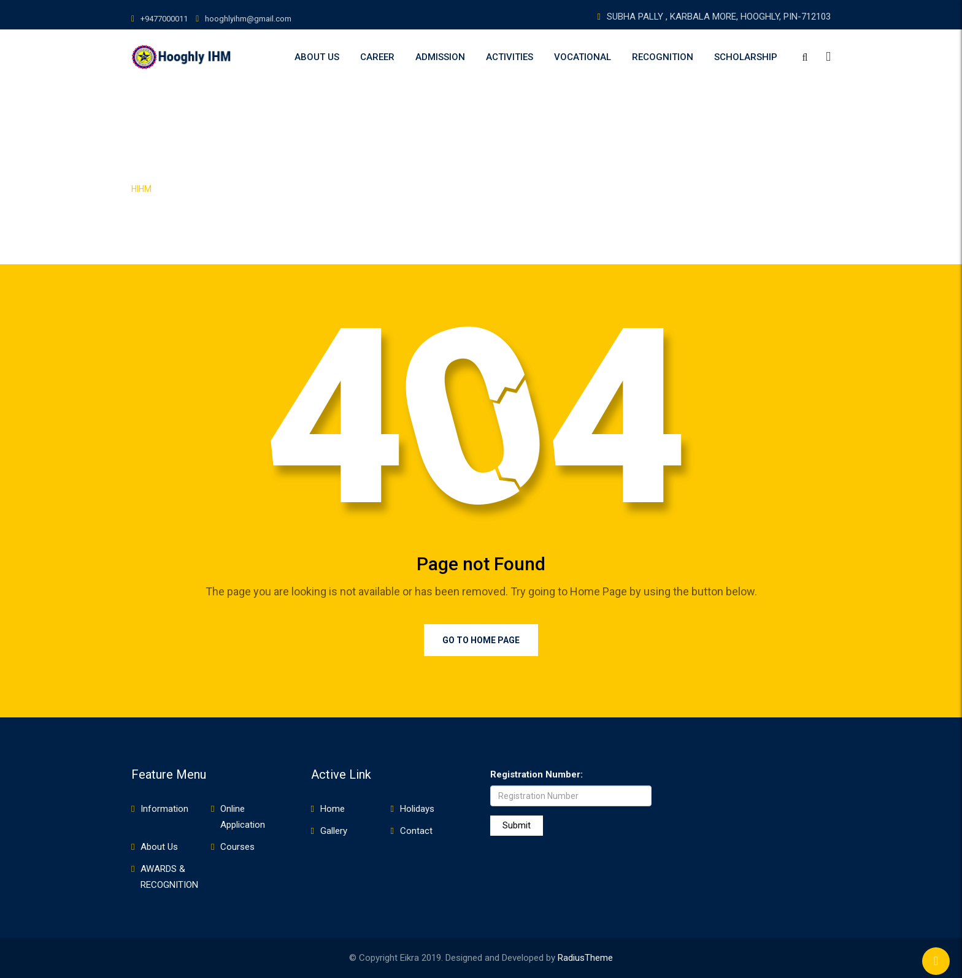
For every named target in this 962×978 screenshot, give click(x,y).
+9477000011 (164, 18)
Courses (237, 846)
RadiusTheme (585, 957)
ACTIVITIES (509, 57)
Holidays (417, 808)
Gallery (333, 830)
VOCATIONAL (582, 57)
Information (164, 808)
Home (332, 808)
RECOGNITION (662, 57)
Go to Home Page (481, 640)
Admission (440, 57)
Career (377, 57)
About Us (316, 57)
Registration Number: (536, 774)
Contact (416, 830)
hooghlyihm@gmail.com (248, 18)
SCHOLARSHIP (745, 57)
